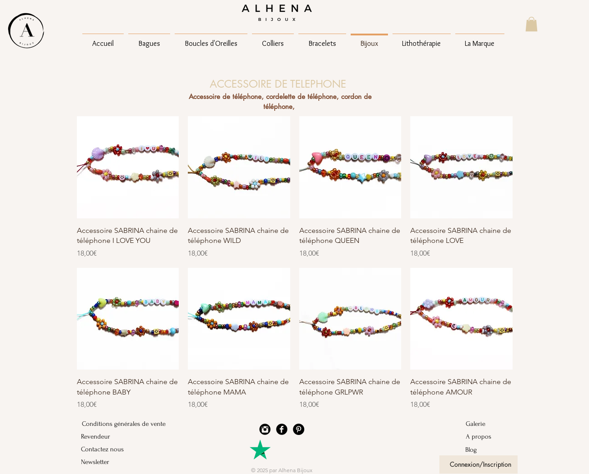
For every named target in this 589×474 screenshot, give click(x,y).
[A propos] (489, 436)
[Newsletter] (105, 461)
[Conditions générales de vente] (123, 423)
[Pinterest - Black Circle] (298, 429)
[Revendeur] (105, 436)
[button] (531, 24)
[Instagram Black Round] (265, 429)
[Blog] (489, 449)
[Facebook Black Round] (281, 429)
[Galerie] (489, 423)
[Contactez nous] (105, 449)
